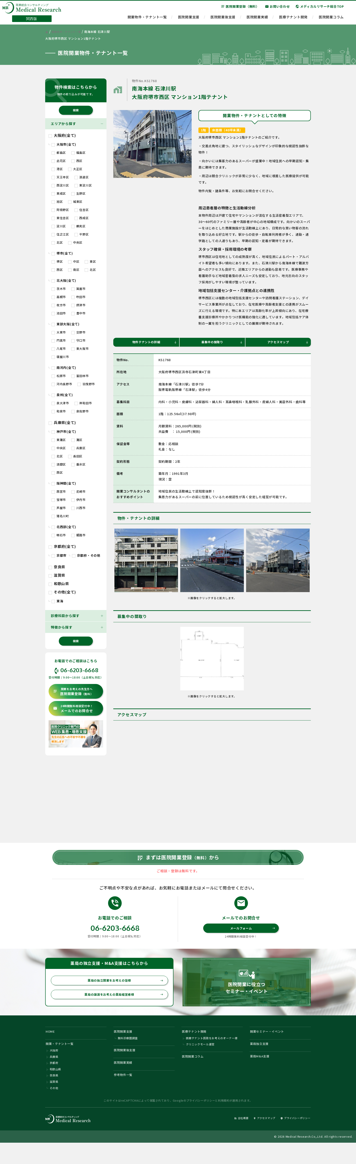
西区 (76, 161)
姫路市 (78, 535)
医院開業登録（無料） (240, 9)
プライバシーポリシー (200, 1121)
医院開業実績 (257, 19)
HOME (51, 1045)
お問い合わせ (277, 9)
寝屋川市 (60, 357)
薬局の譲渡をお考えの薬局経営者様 (121, 1007)
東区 (90, 261)
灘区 (76, 440)
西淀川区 (60, 185)
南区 (73, 269)
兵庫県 (54, 1074)
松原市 (59, 376)
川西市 (78, 508)
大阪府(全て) (62, 135)
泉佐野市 (80, 411)
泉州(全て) (62, 394)
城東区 (75, 201)
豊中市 (78, 313)
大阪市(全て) (64, 144)
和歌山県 (59, 583)
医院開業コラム (331, 19)
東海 (57, 601)
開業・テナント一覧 (62, 1059)
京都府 (54, 1081)
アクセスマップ (287, 342)
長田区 (75, 456)
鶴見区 (78, 226)
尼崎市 (78, 491)
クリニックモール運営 (200, 1060)
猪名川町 (60, 516)
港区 (57, 169)
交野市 (78, 332)
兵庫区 (78, 448)
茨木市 (59, 289)
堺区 (57, 261)
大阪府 (54, 1067)
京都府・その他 (86, 555)
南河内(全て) (64, 367)
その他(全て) (62, 592)
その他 (54, 1108)
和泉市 (59, 411)
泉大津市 (60, 403)
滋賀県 (57, 575)
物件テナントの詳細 (153, 342)
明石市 (59, 535)
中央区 (75, 242)
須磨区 (59, 464)
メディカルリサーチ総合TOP (319, 9)
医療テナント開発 (293, 19)
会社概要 (229, 1138)
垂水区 (78, 464)
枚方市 (59, 305)
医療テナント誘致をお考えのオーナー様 (212, 1053)
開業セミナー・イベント (270, 1045)
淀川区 (59, 226)
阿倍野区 (60, 210)
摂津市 (78, 305)
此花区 (59, 161)
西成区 (81, 218)
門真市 (59, 340)
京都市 (59, 555)
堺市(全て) (62, 253)
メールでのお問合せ (73, 708)
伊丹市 (78, 499)
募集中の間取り (221, 342)
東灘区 (59, 440)
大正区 (75, 169)
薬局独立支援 (261, 1059)
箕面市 (78, 289)
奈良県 (57, 566)
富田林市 (80, 376)
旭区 (57, 201)
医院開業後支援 (222, 19)
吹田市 (78, 297)
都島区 (59, 152)
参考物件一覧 (125, 1094)
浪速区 (81, 177)
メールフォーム (251, 939)
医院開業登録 (73, 691)
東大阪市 (80, 348)
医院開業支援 (189, 19)
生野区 (78, 193)
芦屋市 (59, 508)
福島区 (78, 152)
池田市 (59, 313)
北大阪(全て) (64, 280)
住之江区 (60, 234)
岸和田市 (83, 403)
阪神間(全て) (64, 483)
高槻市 (59, 297)
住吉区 (81, 210)
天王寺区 (60, 177)
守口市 (78, 340)
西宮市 (59, 491)
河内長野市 (62, 384)
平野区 (81, 234)
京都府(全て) (62, 546)
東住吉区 (60, 218)
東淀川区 (83, 185)
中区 (73, 261)
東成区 (59, 193)
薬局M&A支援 (261, 1073)
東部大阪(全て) (65, 324)
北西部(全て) (64, 526)
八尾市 (59, 348)
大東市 (59, 332)
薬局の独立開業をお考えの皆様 (123, 992)
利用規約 (224, 1121)
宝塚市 (59, 499)
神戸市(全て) (64, 431)
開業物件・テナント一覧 (147, 19)
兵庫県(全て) (62, 422)
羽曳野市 (86, 384)
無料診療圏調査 (128, 1053)
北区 (57, 242)
